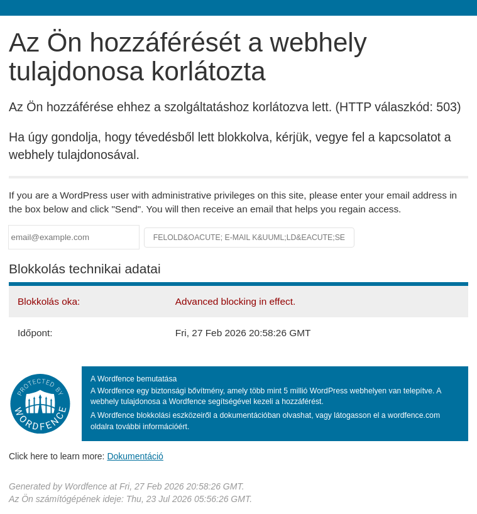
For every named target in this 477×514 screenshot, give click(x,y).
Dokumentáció (135, 456)
